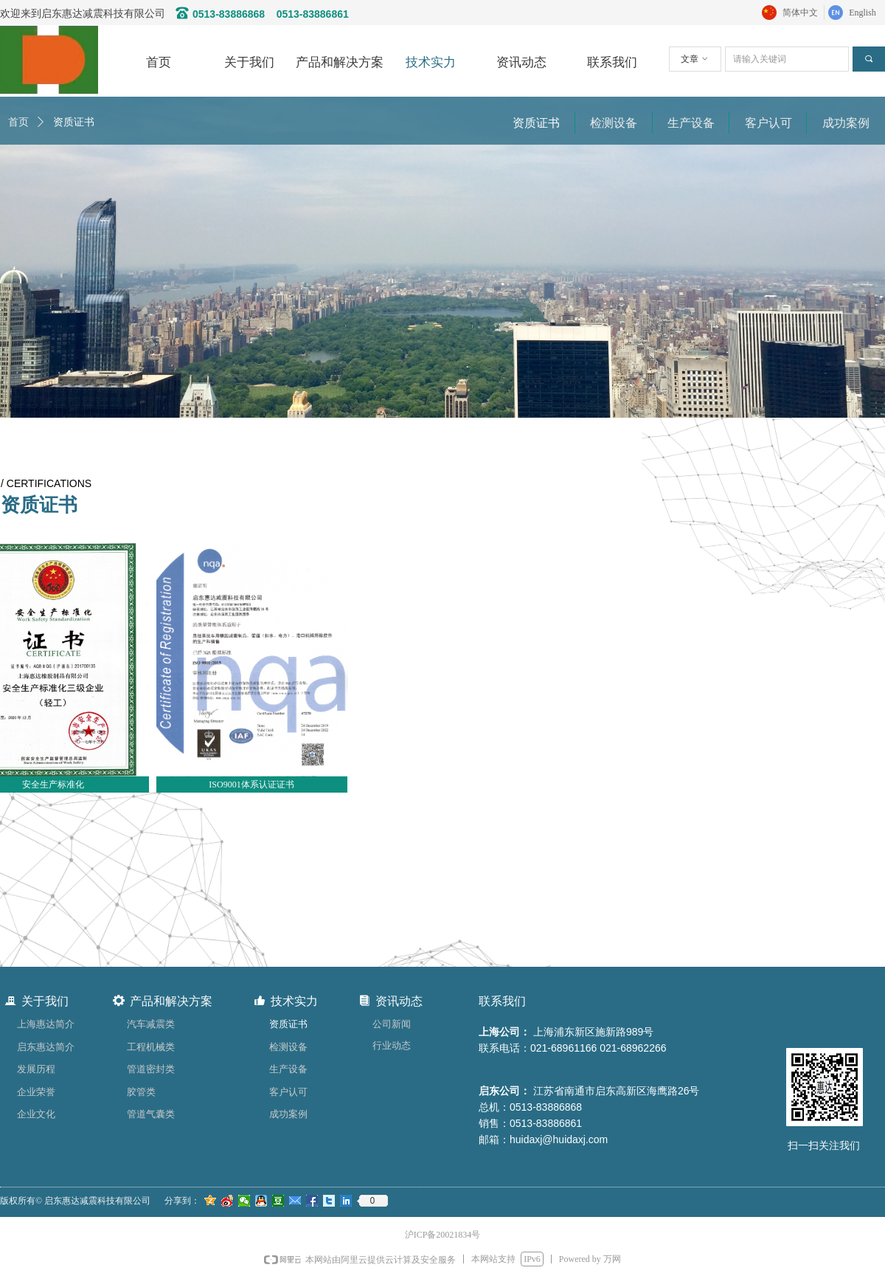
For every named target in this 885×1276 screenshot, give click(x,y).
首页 (18, 122)
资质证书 (73, 122)
